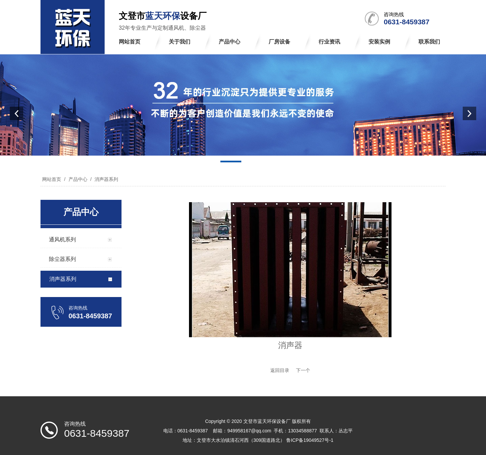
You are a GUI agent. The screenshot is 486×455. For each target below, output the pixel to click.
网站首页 (51, 179)
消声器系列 (105, 179)
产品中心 (78, 179)
